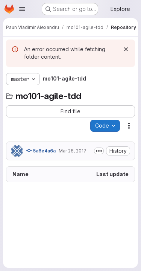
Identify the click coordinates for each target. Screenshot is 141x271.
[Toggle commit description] (99, 151)
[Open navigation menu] (22, 9)
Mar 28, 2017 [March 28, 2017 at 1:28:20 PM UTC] (72, 151)
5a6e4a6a (41, 151)
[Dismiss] (125, 49)
